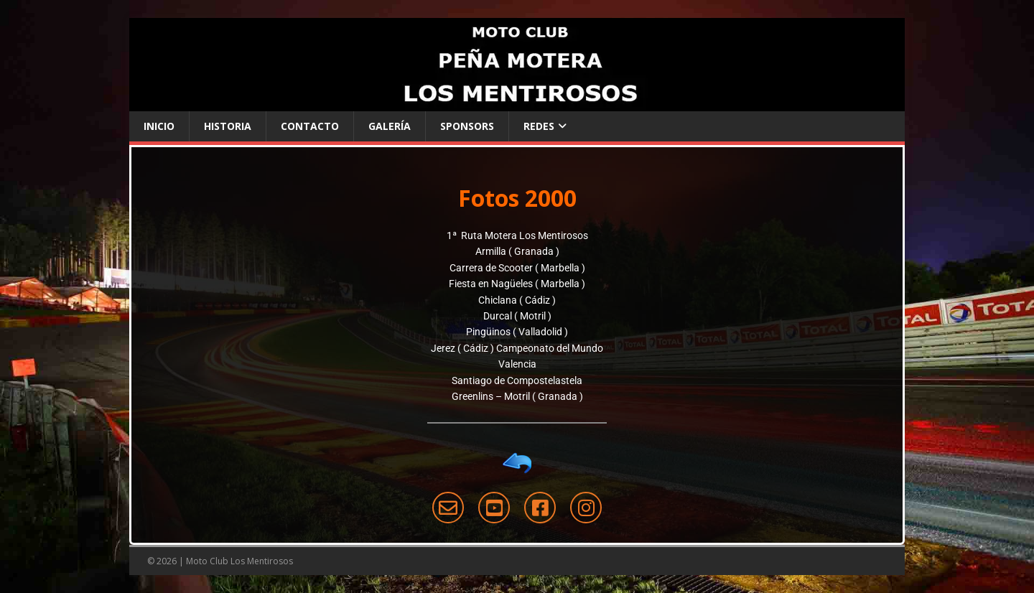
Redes (538, 126)
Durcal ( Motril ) (517, 316)
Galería (389, 126)
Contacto (310, 126)
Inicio (159, 126)
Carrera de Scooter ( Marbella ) (517, 268)
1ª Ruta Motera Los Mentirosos (517, 235)
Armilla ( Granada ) (517, 251)
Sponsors (467, 126)
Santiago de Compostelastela (517, 380)
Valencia (517, 364)
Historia (227, 126)
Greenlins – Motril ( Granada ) (517, 396)
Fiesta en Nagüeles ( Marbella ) (517, 283)
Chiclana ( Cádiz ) (517, 300)
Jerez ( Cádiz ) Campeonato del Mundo (517, 348)
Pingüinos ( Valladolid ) (517, 331)
